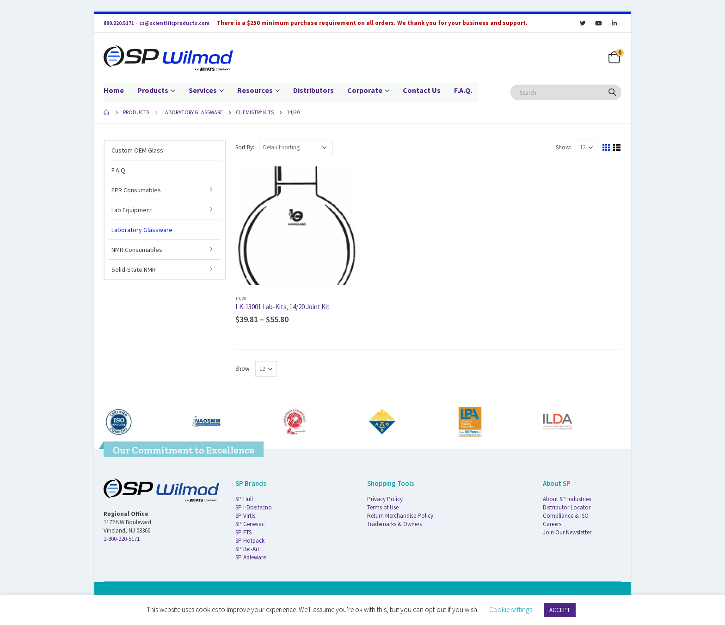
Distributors (313, 90)
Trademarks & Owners (394, 524)
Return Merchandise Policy (400, 516)
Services (203, 90)
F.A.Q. (463, 90)
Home (114, 90)
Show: (563, 147)
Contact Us (422, 90)
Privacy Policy (385, 499)
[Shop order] (296, 147)
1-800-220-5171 (122, 539)
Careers (552, 524)
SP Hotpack (249, 541)
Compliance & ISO (566, 516)
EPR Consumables (136, 190)
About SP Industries (567, 499)
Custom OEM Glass (137, 150)
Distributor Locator (566, 507)
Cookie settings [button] (510, 609)
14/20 (240, 298)
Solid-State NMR (133, 269)
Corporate (364, 90)
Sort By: (244, 147)
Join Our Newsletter (567, 532)
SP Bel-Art (247, 549)
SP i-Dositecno (253, 507)
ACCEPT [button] (559, 610)
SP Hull (244, 499)
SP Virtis (245, 516)
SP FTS (243, 532)
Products (152, 90)
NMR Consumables (136, 249)
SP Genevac (249, 524)
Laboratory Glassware (141, 230)
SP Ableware (250, 557)
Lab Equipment (131, 210)
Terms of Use (383, 507)
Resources (255, 90)
